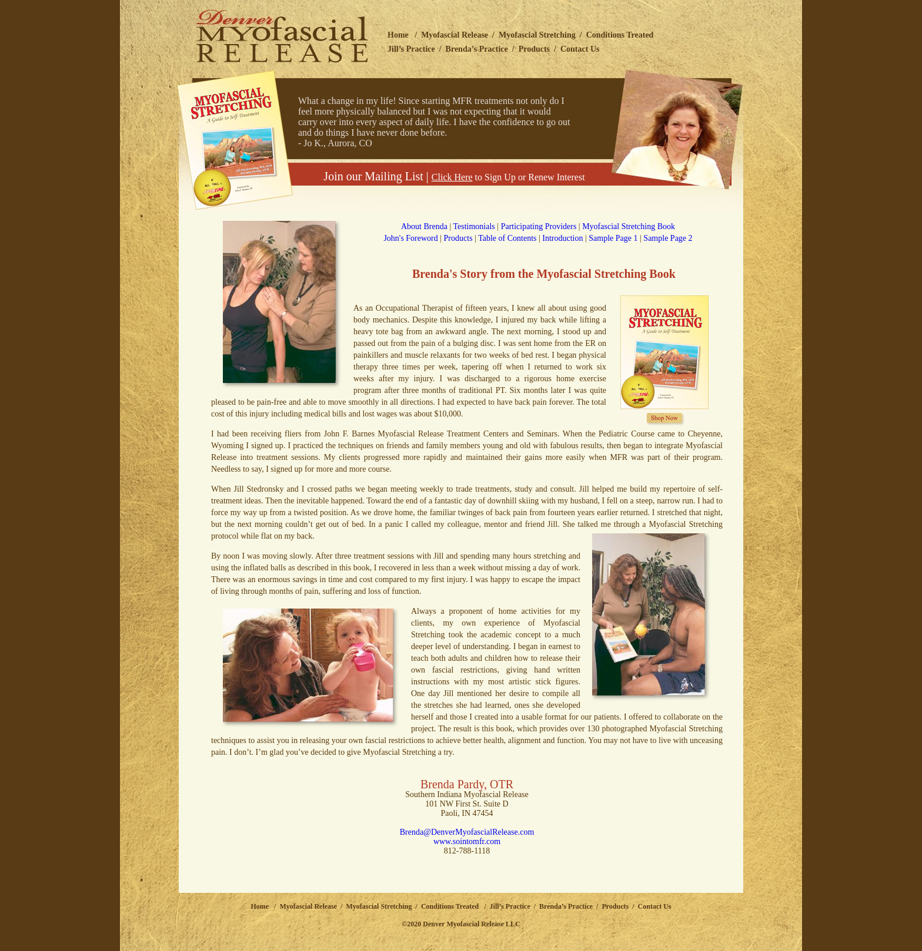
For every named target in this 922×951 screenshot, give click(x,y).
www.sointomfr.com (466, 841)
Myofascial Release (454, 35)
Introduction (562, 238)
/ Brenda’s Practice (561, 906)
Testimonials (474, 226)
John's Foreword (410, 238)
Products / (619, 906)
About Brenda (424, 226)
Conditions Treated (620, 35)
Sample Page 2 (667, 238)
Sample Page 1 (613, 238)
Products (534, 49)
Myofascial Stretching (537, 35)
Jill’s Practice (411, 49)
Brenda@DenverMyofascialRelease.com (467, 832)
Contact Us (580, 49)
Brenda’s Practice (477, 49)
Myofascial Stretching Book (628, 226)
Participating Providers (539, 226)
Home (398, 35)
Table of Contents (507, 238)
